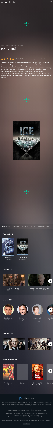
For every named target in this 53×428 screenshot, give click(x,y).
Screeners (30, 415)
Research (36, 415)
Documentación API (12, 410)
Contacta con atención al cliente (38, 410)
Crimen (13, 45)
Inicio (2, 45)
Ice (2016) (20, 45)
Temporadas (5, 226)
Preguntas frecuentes (23, 410)
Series (8, 45)
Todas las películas (31, 409)
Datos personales (42, 413)
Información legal (10, 413)
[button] (8, 314)
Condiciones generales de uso (29, 413)
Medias (25, 415)
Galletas (18, 413)
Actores (25, 226)
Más (12, 333)
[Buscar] (51, 2)
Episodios (16, 226)
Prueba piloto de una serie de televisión (18, 417)
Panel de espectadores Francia (37, 417)
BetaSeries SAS (18, 415)
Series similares (43, 226)
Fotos (33, 226)
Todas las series (21, 409)
